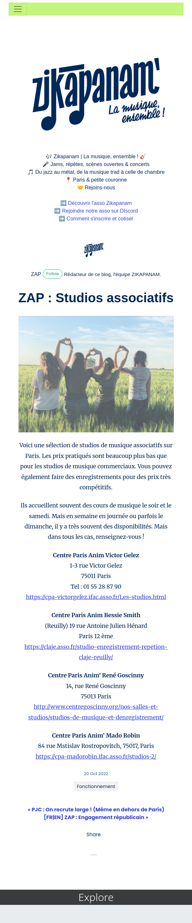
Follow (52, 273)
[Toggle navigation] (18, 9)
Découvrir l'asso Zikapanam (100, 203)
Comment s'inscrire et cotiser (100, 218)
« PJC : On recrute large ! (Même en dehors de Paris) (96, 809)
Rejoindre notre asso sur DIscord (100, 211)
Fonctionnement (96, 786)
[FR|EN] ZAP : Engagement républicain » (96, 817)
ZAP (36, 274)
